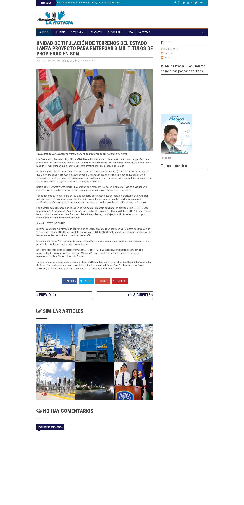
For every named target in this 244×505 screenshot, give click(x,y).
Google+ (103, 281)
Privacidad (115, 32)
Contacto (96, 32)
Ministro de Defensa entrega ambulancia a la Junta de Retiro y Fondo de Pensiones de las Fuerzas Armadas (89, 3)
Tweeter (86, 281)
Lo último (59, 32)
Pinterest (119, 281)
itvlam (167, 57)
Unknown (168, 53)
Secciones (78, 32)
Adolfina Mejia (171, 49)
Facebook (69, 281)
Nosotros (144, 32)
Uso (131, 32)
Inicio (44, 32)
